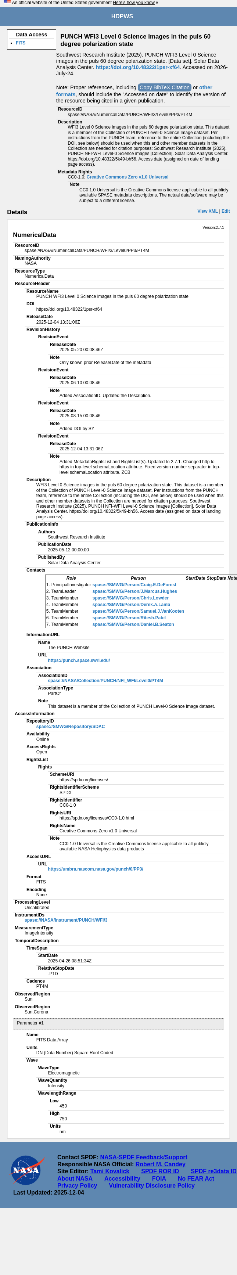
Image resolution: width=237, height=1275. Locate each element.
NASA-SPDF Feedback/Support (143, 1157)
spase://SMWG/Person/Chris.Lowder (131, 598)
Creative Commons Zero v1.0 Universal (128, 177)
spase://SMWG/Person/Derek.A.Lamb (131, 604)
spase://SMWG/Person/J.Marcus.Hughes (135, 591)
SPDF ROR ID (160, 1171)
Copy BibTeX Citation (165, 87)
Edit (226, 211)
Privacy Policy (77, 1185)
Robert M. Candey (161, 1164)
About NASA (75, 1178)
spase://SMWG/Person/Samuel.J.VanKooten (138, 611)
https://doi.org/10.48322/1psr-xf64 (138, 67)
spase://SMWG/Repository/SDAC (70, 726)
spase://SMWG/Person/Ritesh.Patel (129, 617)
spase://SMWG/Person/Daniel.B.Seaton (133, 624)
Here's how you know (134, 2)
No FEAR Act (196, 1178)
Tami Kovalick (109, 1171)
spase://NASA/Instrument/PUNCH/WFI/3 (66, 920)
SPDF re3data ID (213, 1171)
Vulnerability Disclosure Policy (152, 1185)
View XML (207, 211)
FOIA (159, 1178)
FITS (20, 43)
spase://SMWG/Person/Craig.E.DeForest (134, 584)
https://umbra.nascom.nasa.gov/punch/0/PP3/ (95, 869)
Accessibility (122, 1178)
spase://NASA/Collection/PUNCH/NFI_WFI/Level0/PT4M (105, 680)
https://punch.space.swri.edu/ (79, 660)
